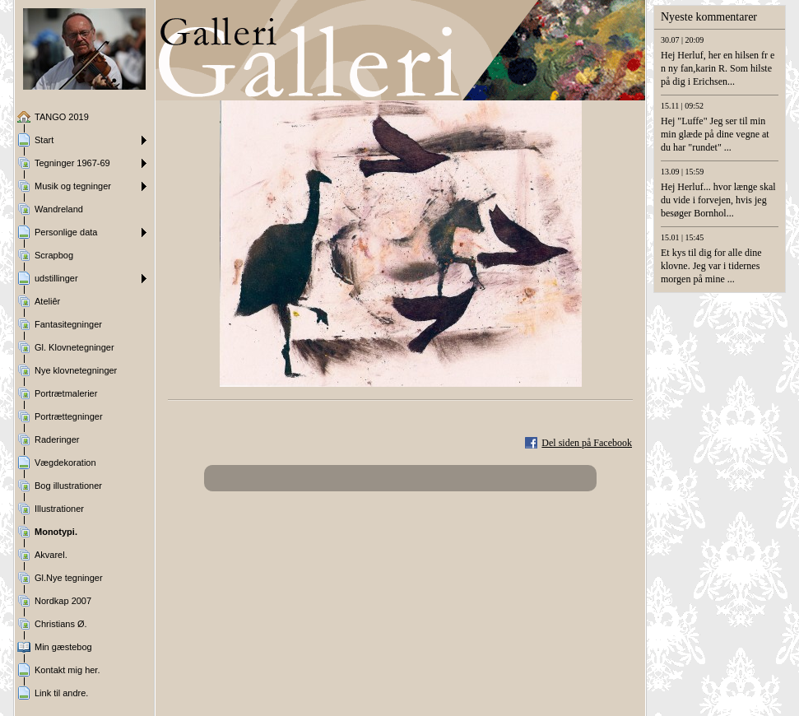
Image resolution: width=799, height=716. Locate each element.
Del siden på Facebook (586, 443)
